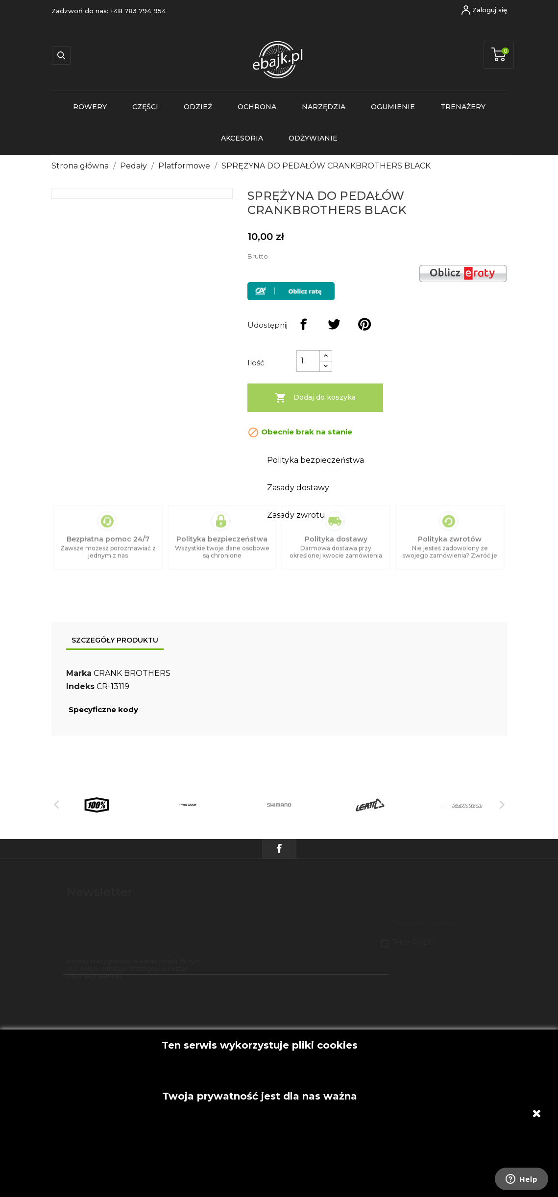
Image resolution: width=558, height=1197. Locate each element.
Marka (79, 673)
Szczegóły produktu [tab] (115, 640)
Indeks (80, 686)
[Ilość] (308, 361)
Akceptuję (259, 1034)
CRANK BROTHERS (132, 673)
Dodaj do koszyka (315, 398)
